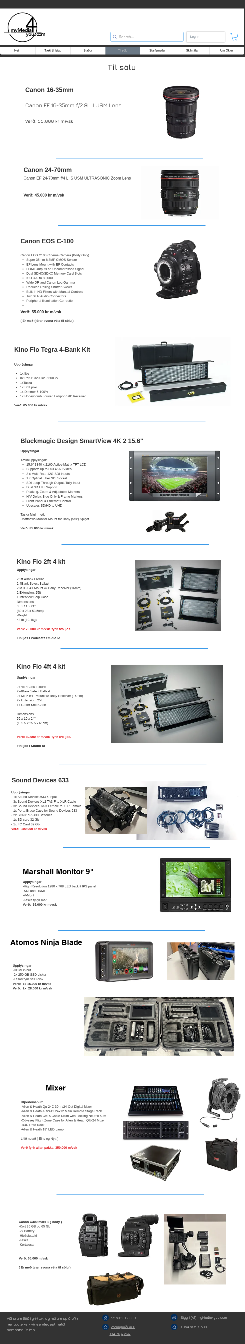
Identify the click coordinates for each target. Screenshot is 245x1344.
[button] (234, 37)
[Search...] (146, 37)
